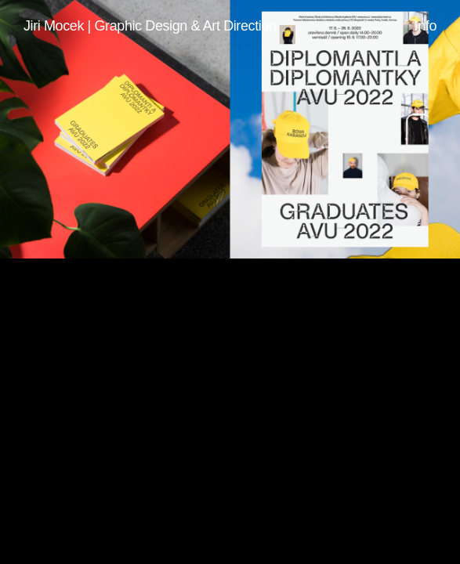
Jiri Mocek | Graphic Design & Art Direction (150, 26)
